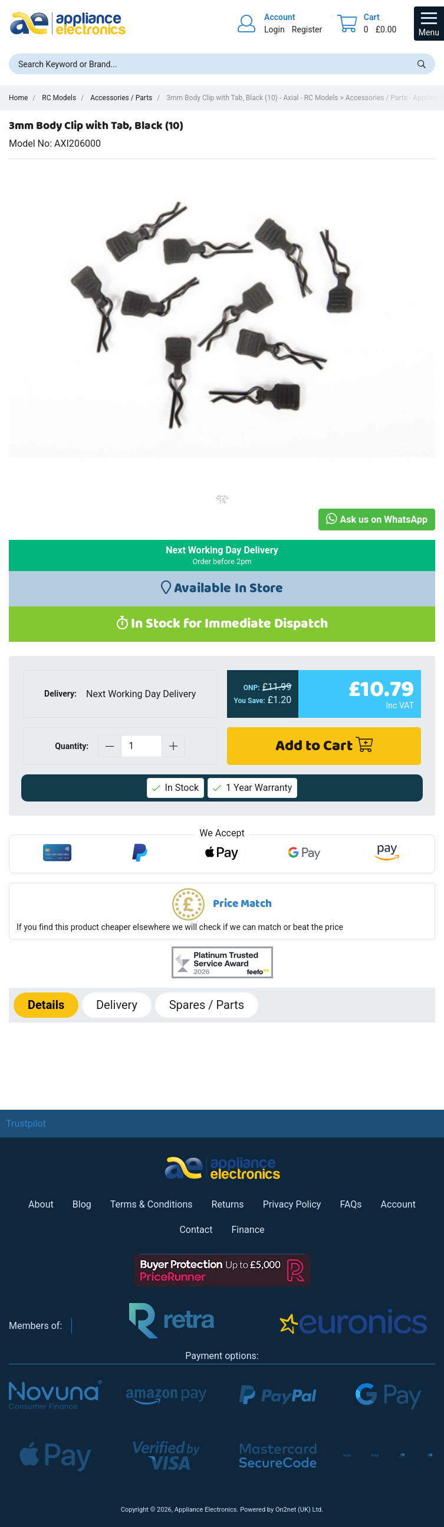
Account (398, 1204)
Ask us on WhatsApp (376, 519)
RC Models (59, 98)
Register (307, 29)
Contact (195, 1229)
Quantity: (71, 746)
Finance (247, 1229)
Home (18, 98)
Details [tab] (46, 1005)
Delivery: (60, 693)
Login (274, 29)
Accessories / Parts (121, 98)
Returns (228, 1204)
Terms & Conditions (151, 1204)
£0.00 (386, 29)
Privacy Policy (292, 1204)
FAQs (350, 1204)
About (41, 1204)
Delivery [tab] (116, 1005)
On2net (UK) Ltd (298, 1509)
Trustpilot (26, 1123)
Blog (82, 1204)
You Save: (249, 700)
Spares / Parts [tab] (206, 1005)
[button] (222, 911)
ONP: (252, 687)
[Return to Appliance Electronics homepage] (68, 23)
